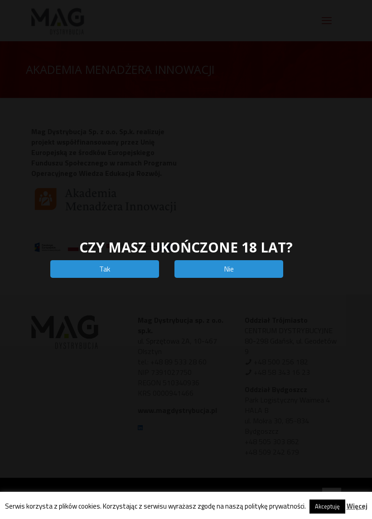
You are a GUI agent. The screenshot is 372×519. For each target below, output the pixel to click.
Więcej (357, 506)
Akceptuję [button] (327, 506)
